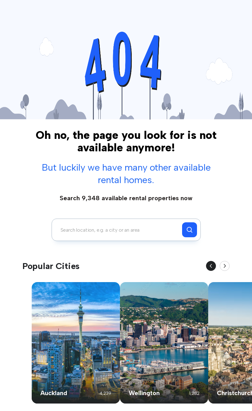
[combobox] (118, 230)
